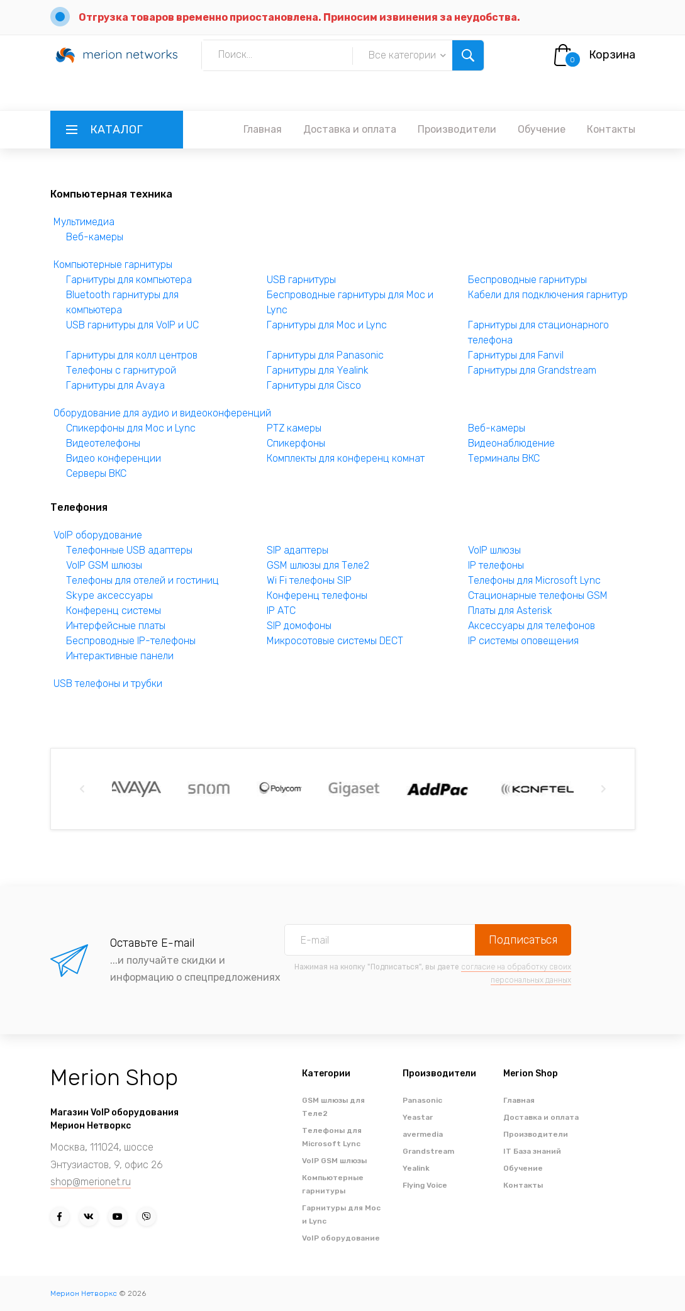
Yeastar (418, 1117)
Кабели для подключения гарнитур (548, 295)
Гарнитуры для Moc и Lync (327, 325)
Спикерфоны (296, 443)
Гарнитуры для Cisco (314, 385)
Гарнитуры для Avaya (115, 385)
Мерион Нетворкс (83, 1293)
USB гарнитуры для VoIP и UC (132, 325)
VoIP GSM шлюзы (104, 565)
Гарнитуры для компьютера (129, 280)
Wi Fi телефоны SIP (309, 580)
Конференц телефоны (317, 595)
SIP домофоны (299, 626)
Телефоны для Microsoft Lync (534, 580)
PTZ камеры (294, 428)
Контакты (611, 129)
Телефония (79, 507)
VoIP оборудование (97, 535)
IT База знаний (532, 1151)
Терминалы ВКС (504, 458)
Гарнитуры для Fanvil (516, 355)
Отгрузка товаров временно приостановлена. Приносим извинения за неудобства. (299, 17)
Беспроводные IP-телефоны (131, 641)
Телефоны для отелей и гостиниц (142, 580)
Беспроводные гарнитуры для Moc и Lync (350, 302)
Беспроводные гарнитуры (527, 280)
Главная (262, 129)
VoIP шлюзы (494, 550)
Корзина (612, 55)
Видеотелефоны (103, 443)
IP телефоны (496, 565)
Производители (457, 129)
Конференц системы (113, 610)
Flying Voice (425, 1185)
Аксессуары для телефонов (531, 626)
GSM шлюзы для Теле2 (318, 565)
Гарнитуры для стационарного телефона (538, 332)
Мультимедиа (83, 222)
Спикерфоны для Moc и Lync (131, 428)
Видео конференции (113, 458)
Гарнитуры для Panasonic (325, 355)
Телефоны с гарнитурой (121, 370)
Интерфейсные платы (115, 626)
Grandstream (428, 1151)
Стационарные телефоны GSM (538, 595)
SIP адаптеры (297, 550)
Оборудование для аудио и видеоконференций (162, 413)
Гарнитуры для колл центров (132, 355)
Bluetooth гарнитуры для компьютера (122, 302)
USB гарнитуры (301, 280)
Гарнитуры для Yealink (318, 370)
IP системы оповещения (523, 641)
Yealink (416, 1168)
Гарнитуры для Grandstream (532, 370)
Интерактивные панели (120, 656)
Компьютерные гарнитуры (112, 265)
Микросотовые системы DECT (335, 641)
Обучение (541, 129)
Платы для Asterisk (510, 610)
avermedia (423, 1134)
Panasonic (422, 1100)
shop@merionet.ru (90, 1182)
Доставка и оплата (349, 129)
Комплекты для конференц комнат (346, 458)
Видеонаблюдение (511, 443)
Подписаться (523, 940)
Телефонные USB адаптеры (129, 550)
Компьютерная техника (111, 194)
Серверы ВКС (96, 473)
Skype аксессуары (109, 595)
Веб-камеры (94, 237)
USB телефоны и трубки (107, 683)
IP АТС (281, 610)
